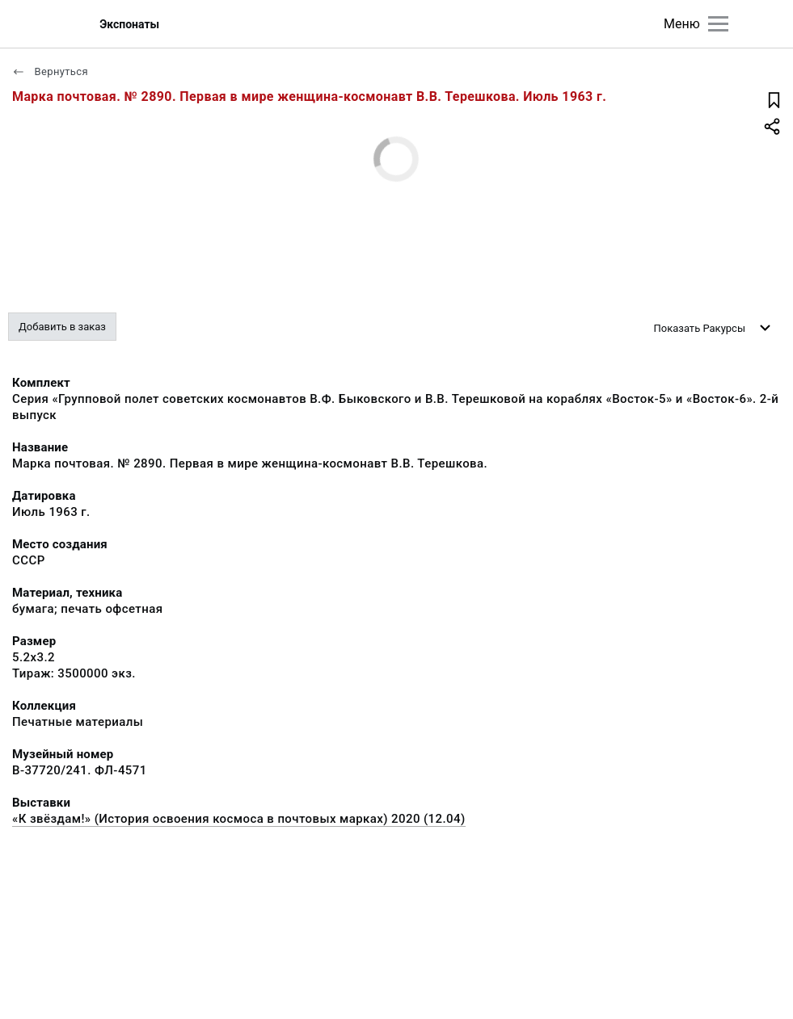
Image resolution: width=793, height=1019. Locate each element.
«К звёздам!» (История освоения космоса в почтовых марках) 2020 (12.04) (239, 818)
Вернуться (50, 71)
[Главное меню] (718, 24)
